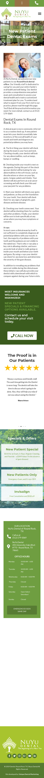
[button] (39, 13)
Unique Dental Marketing (29, 774)
